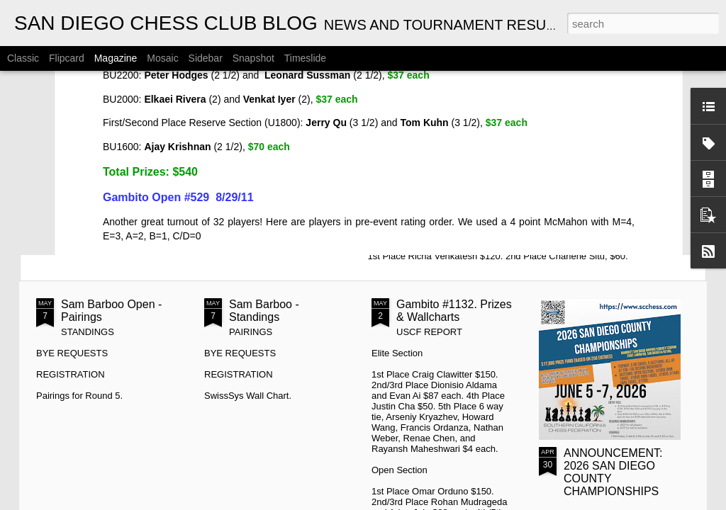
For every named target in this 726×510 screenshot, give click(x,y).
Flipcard (66, 58)
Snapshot (253, 58)
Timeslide (305, 58)
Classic (23, 58)
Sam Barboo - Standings (264, 310)
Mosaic (162, 58)
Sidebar (206, 58)
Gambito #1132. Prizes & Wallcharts (454, 310)
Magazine (116, 58)
